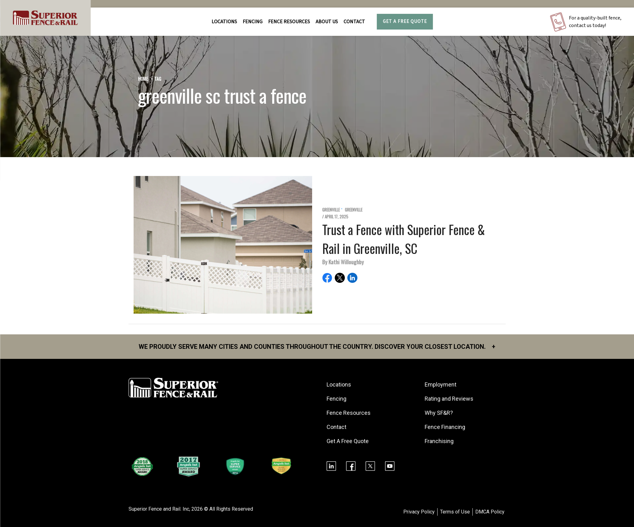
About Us (327, 21)
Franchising (439, 441)
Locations (224, 21)
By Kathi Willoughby (343, 262)
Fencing (336, 398)
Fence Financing (445, 427)
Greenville (331, 210)
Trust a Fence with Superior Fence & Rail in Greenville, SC (403, 239)
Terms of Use (455, 512)
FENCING (252, 21)
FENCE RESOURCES (289, 21)
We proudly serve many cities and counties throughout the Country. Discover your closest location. (317, 346)
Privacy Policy (419, 512)
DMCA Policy (489, 512)
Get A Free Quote (405, 21)
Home (143, 78)
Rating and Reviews (449, 398)
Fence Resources (349, 412)
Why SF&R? (439, 412)
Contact (354, 21)
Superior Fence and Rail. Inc (159, 509)
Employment (440, 384)
